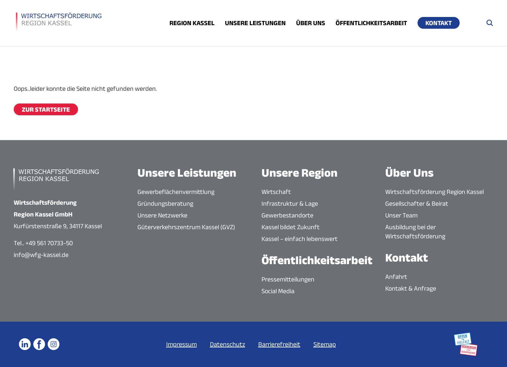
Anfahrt (396, 276)
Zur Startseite (46, 109)
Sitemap (324, 344)
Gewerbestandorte (287, 215)
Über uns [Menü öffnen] (310, 22)
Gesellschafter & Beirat (416, 203)
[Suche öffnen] (490, 23)
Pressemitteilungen (287, 279)
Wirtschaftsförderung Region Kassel (434, 191)
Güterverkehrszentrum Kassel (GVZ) (186, 227)
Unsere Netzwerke (162, 215)
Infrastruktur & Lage (289, 203)
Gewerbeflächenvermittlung (175, 191)
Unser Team (401, 215)
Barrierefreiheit (279, 344)
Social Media (277, 291)
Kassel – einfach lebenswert (299, 238)
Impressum (181, 344)
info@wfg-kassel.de (41, 254)
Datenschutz (227, 344)
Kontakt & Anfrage (410, 288)
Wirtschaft (276, 191)
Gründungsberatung (165, 203)
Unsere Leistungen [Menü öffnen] (255, 22)
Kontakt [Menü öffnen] (438, 22)
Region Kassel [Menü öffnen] (191, 22)
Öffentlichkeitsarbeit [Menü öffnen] (371, 22)
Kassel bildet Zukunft (290, 227)
